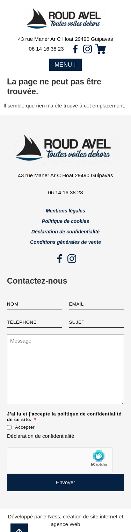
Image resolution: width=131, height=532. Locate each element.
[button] (65, 65)
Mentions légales (65, 210)
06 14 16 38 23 (46, 49)
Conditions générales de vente (65, 242)
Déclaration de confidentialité (65, 231)
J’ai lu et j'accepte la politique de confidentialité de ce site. (64, 416)
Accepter (25, 427)
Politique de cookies (65, 221)
